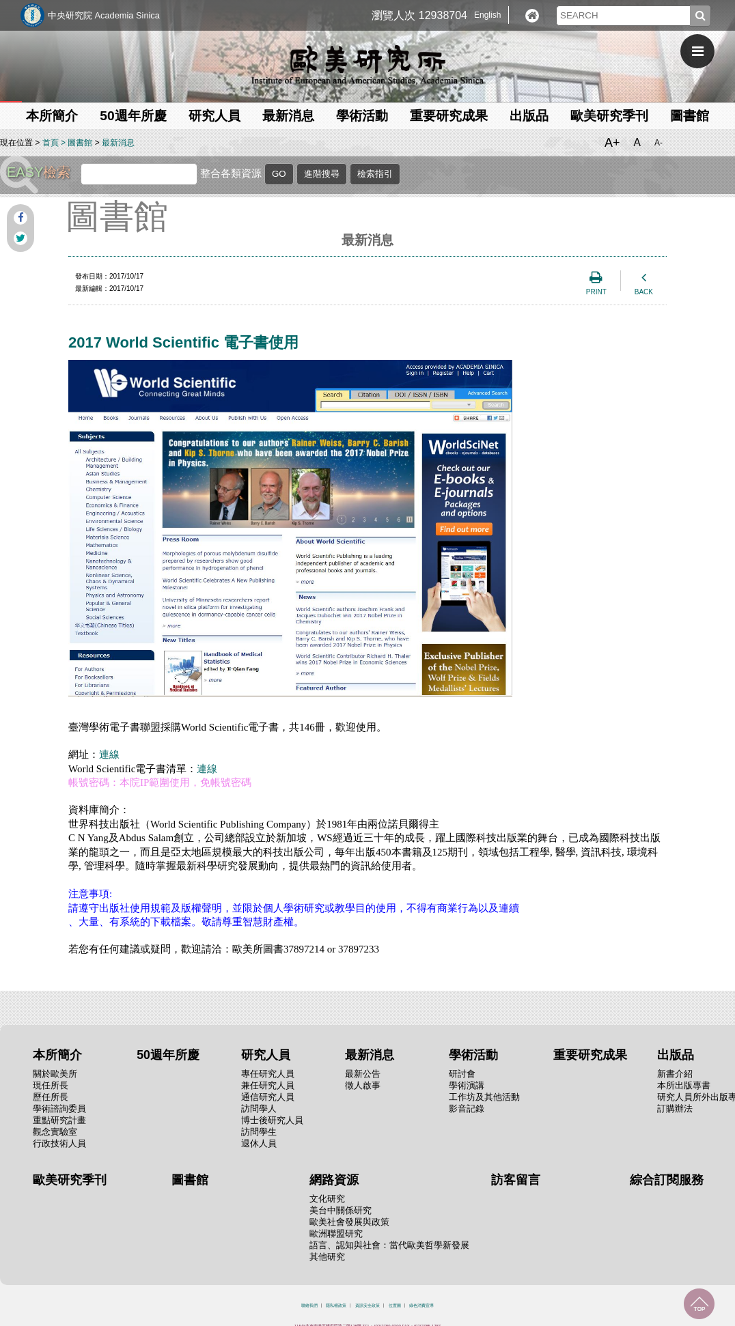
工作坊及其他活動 (484, 1097)
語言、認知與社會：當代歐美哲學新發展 (389, 1245)
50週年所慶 (133, 116)
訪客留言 (515, 1180)
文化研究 (327, 1199)
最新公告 (362, 1074)
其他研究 (327, 1257)
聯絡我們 (309, 1305)
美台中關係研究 (340, 1210)
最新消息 (288, 116)
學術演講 (466, 1085)
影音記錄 (466, 1108)
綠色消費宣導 (421, 1305)
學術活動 (362, 116)
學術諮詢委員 (59, 1108)
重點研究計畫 (59, 1120)
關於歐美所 (55, 1074)
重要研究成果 (449, 116)
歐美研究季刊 (609, 116)
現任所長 (50, 1085)
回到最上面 (699, 1303)
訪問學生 (259, 1132)
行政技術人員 (59, 1143)
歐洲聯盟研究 (336, 1233)
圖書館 (689, 116)
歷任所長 (50, 1097)
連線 (109, 754)
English (487, 15)
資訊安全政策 (367, 1305)
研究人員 (214, 116)
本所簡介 (52, 116)
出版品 (529, 116)
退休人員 (259, 1143)
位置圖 (395, 1305)
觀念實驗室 (55, 1132)
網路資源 (334, 1180)
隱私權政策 (336, 1305)
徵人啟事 (362, 1085)
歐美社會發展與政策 (349, 1222)
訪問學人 (259, 1108)
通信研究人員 (267, 1097)
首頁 (50, 142)
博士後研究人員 (272, 1120)
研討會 (462, 1074)
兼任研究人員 (267, 1085)
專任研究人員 (267, 1074)
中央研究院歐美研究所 (367, 65)
